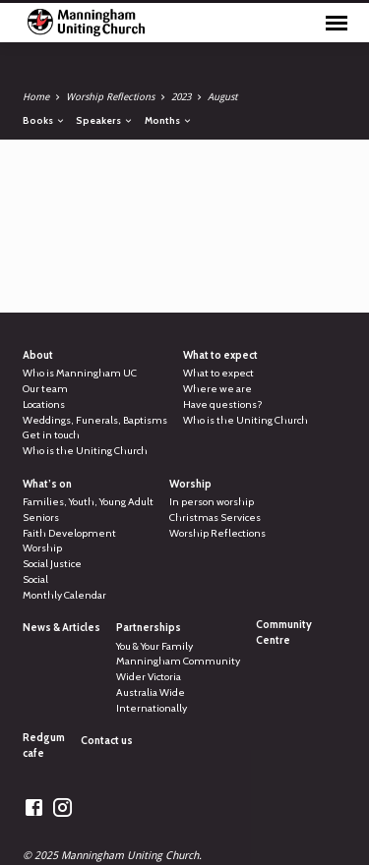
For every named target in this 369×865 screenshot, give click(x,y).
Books (44, 120)
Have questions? (223, 404)
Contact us (107, 740)
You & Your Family (154, 646)
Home (36, 96)
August (222, 96)
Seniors (41, 517)
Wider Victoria (148, 676)
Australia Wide (150, 692)
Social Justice (52, 563)
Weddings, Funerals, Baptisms (95, 420)
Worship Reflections (110, 96)
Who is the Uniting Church (85, 450)
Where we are (217, 388)
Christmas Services (215, 517)
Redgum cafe (44, 745)
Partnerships (148, 627)
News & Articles (61, 627)
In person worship (211, 501)
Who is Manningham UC (80, 373)
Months (169, 120)
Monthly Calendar (64, 595)
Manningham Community (178, 661)
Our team (45, 388)
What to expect (220, 355)
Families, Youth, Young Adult (88, 501)
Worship (42, 548)
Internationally (151, 708)
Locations (44, 404)
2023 (181, 96)
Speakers (105, 120)
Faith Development (69, 533)
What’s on (47, 484)
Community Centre (284, 632)
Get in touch (51, 435)
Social (35, 579)
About (38, 355)
